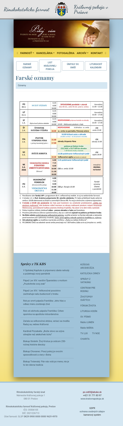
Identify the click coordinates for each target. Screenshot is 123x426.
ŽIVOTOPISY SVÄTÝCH (86, 298)
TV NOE (96, 333)
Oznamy (22, 85)
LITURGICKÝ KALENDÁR (96, 66)
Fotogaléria (65, 53)
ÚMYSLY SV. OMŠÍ (73, 66)
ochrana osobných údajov (92, 411)
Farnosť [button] (26, 53)
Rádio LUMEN (87, 322)
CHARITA (85, 339)
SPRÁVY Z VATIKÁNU (85, 281)
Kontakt (97, 53)
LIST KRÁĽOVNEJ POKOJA (50, 65)
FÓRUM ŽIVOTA (88, 305)
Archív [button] (81, 53)
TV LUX (84, 333)
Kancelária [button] (44, 53)
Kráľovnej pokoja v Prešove (91, 9)
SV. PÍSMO (85, 316)
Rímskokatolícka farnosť (26, 9)
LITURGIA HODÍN (88, 311)
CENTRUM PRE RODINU (87, 290)
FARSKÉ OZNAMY (27, 66)
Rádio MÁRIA (86, 328)
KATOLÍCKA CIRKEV (90, 273)
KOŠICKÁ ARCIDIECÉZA (87, 266)
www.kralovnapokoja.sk (92, 398)
